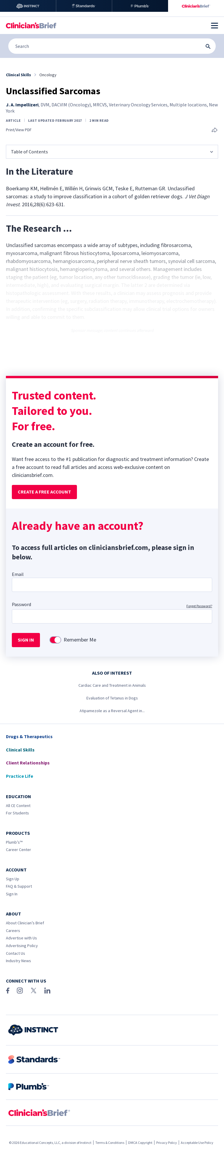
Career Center (18, 849)
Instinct (85, 1142)
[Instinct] (28, 6)
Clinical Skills (20, 750)
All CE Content (18, 805)
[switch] (55, 640)
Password (21, 604)
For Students (17, 813)
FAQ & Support (19, 886)
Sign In (11, 894)
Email (18, 574)
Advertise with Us (21, 938)
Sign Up (12, 878)
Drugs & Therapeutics (29, 736)
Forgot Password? (199, 606)
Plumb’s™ (14, 842)
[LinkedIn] (47, 990)
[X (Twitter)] (33, 990)
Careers (13, 930)
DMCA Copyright (140, 1142)
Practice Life (19, 776)
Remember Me (80, 639)
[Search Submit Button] (208, 46)
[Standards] (84, 6)
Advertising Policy (22, 945)
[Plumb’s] (140, 6)
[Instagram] (20, 990)
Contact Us (15, 953)
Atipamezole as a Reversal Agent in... (112, 710)
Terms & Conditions (109, 1142)
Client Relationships (28, 763)
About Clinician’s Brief (25, 923)
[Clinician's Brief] (196, 6)
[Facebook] (7, 990)
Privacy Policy (166, 1142)
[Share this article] (214, 130)
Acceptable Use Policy (197, 1142)
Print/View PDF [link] (19, 129)
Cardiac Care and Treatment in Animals (112, 685)
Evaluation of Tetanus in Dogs (112, 698)
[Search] (112, 46)
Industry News (18, 960)
